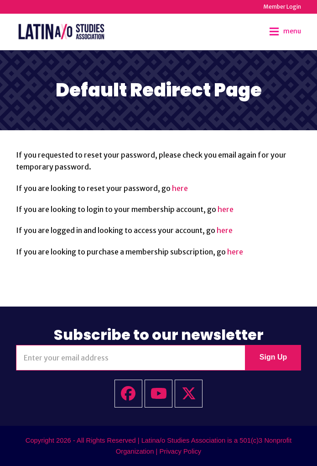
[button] (285, 31)
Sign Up (273, 357)
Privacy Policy (180, 451)
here (180, 188)
